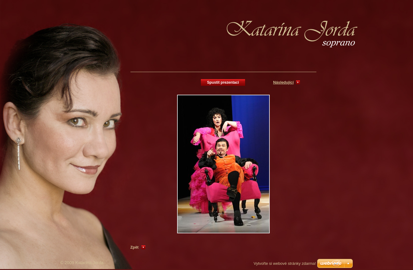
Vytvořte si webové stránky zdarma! (285, 263)
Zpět (134, 247)
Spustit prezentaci (223, 82)
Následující (283, 82)
